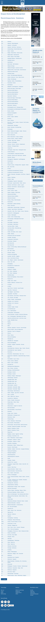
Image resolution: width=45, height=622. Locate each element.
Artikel (17, 603)
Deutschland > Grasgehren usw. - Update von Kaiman (37, 215)
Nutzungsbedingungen (34, 603)
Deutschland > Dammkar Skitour (37, 203)
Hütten (2, 602)
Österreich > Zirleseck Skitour (37, 197)
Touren (2, 601)
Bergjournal (18, 601)
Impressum (32, 601)
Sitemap (31, 605)
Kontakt (31, 600)
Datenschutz (32, 602)
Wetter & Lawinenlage (20, 600)
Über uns (2, 600)
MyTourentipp (3, 603)
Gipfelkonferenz (18, 602)
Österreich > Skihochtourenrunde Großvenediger (36, 191)
